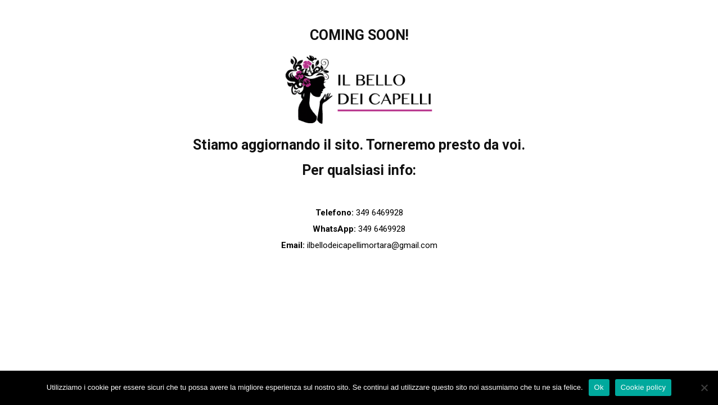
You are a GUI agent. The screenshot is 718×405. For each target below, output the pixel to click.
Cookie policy (643, 387)
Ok (599, 387)
